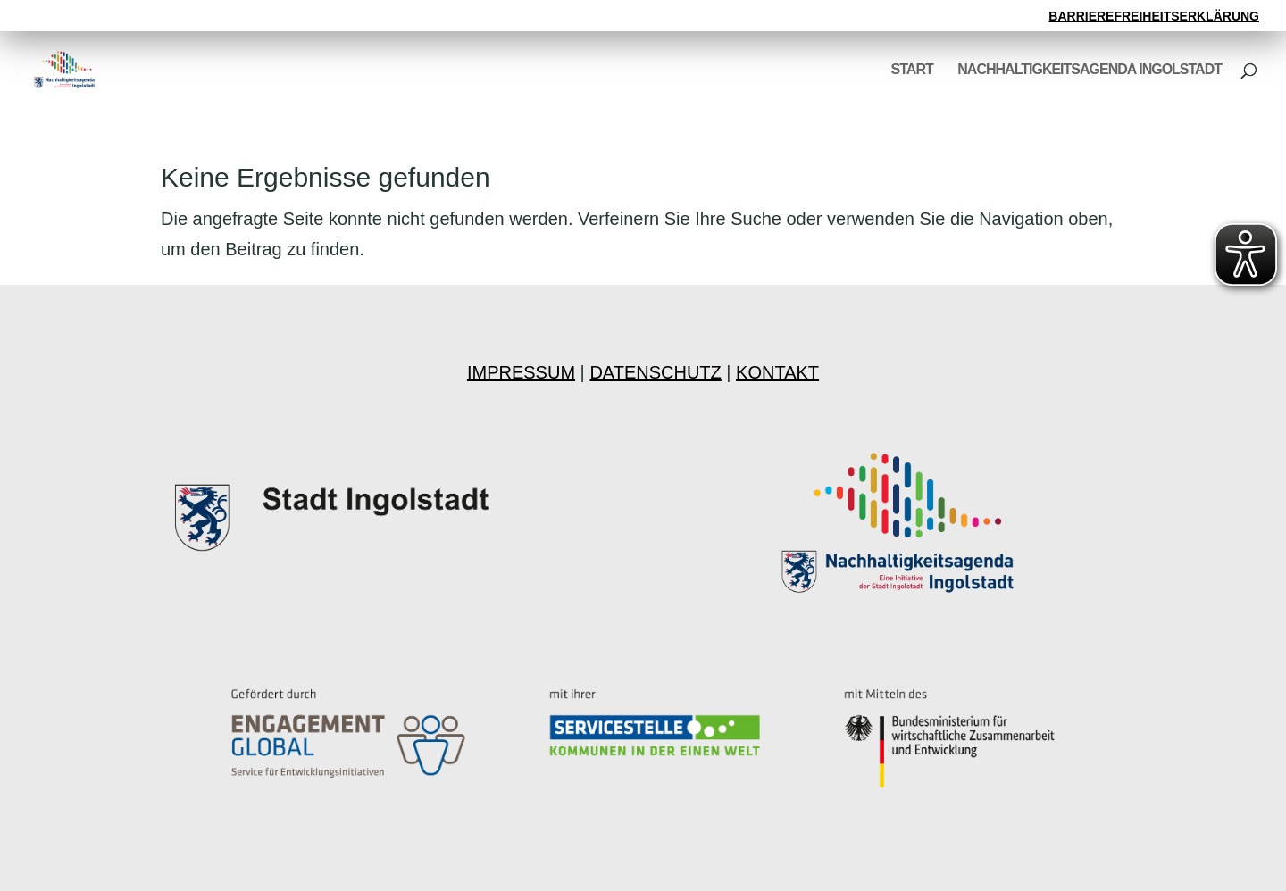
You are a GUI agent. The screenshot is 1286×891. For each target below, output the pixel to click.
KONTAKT (777, 372)
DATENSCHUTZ (655, 372)
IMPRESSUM (521, 372)
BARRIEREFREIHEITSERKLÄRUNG (1153, 16)
